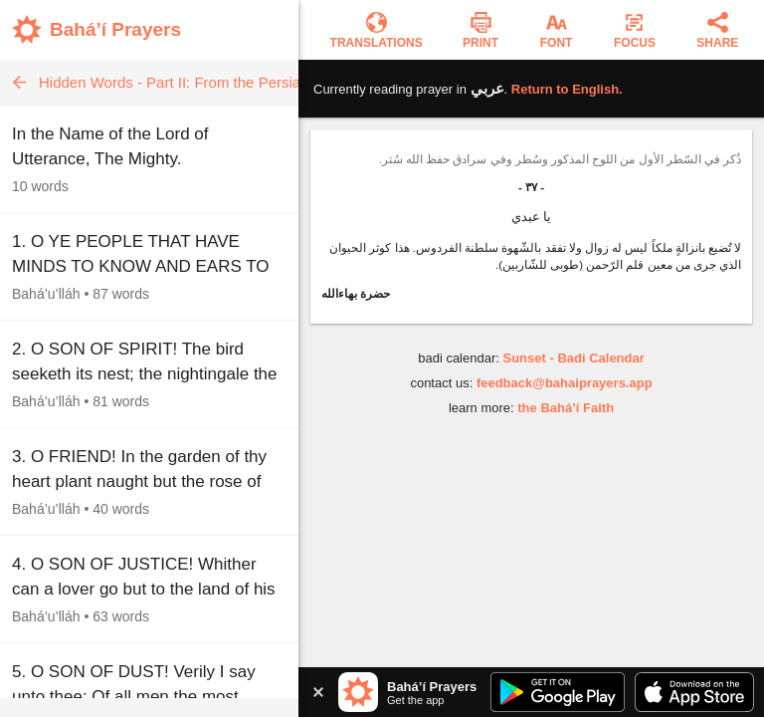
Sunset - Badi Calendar (573, 358)
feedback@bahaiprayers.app (565, 382)
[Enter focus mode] (634, 30)
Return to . (567, 89)
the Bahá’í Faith (565, 407)
